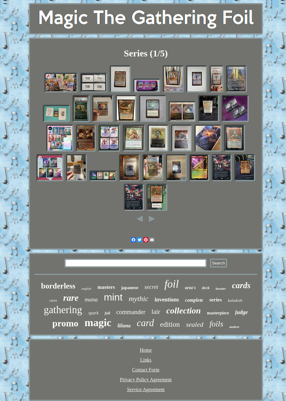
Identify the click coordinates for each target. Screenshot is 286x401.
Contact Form (145, 369)
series (215, 300)
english (86, 288)
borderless (58, 286)
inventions (167, 300)
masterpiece (218, 313)
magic (97, 322)
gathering (63, 309)
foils (216, 323)
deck (206, 287)
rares (53, 300)
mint (113, 297)
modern (234, 327)
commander (130, 312)
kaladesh (235, 300)
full (107, 313)
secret (151, 287)
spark (93, 312)
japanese (129, 287)
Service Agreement (146, 389)
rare (71, 298)
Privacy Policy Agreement (146, 379)
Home (146, 350)
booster (221, 288)
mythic (139, 299)
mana (91, 299)
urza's (190, 287)
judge (241, 312)
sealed (194, 324)
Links (145, 359)
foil (171, 284)
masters (106, 287)
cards (241, 285)
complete (194, 300)
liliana (124, 325)
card (145, 322)
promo (65, 323)
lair (156, 311)
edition (170, 324)
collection (183, 310)
